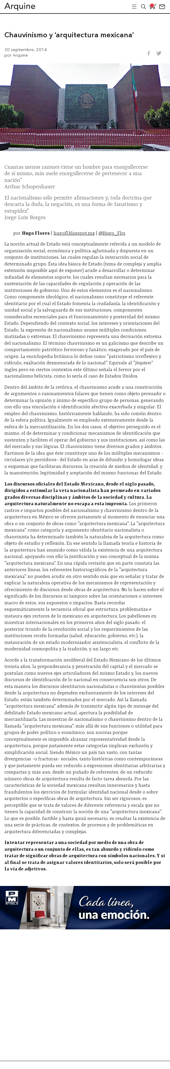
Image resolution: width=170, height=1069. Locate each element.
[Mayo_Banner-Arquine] (85, 928)
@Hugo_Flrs (112, 233)
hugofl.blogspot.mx (74, 233)
